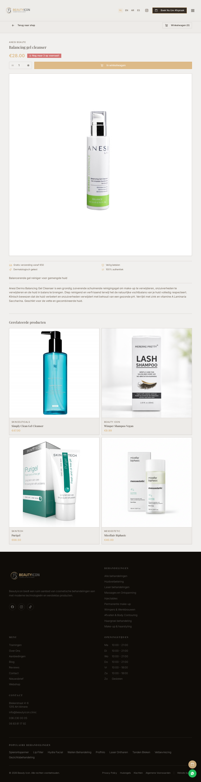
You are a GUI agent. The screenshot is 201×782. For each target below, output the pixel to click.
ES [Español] (138, 10)
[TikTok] (30, 606)
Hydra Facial (55, 752)
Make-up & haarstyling (118, 626)
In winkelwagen (113, 65)
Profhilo (100, 752)
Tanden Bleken (141, 752)
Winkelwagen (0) (177, 25)
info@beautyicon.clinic (23, 712)
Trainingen (15, 645)
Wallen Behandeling (79, 752)
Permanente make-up (117, 604)
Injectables (110, 598)
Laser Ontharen (119, 752)
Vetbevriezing (163, 752)
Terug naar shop (23, 25)
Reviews (14, 667)
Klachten (138, 773)
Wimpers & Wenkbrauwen (119, 609)
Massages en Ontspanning (120, 592)
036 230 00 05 (18, 718)
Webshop (14, 684)
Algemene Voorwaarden (158, 773)
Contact (14, 673)
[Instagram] (146, 10)
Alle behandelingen (115, 576)
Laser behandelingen (116, 587)
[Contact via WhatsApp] (192, 773)
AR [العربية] (132, 10)
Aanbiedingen (17, 656)
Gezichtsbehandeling (21, 757)
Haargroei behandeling (118, 620)
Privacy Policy (109, 773)
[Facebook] (12, 606)
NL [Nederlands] (120, 10)
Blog (11, 661)
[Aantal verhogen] (28, 65)
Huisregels (125, 773)
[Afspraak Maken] (192, 764)
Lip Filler (38, 752)
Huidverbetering (114, 581)
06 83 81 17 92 (17, 723)
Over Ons (14, 650)
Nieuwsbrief (16, 678)
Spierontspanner (19, 752)
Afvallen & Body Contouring (120, 615)
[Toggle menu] (192, 10)
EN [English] (126, 10)
